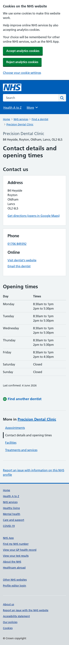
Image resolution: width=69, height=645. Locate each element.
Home (6, 119)
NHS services (21, 119)
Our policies (10, 622)
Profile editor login (14, 585)
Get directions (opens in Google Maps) (34, 216)
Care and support (13, 520)
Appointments (15, 428)
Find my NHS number (16, 544)
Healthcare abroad (14, 567)
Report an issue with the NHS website (25, 610)
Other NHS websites (15, 579)
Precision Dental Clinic (19, 124)
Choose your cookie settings (22, 73)
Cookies (8, 628)
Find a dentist (40, 119)
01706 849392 (17, 244)
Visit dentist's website (22, 260)
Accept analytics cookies (22, 51)
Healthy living (11, 508)
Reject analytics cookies (22, 62)
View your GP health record (19, 550)
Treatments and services (21, 450)
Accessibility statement (16, 616)
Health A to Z (12, 107)
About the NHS (12, 561)
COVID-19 (9, 526)
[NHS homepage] (12, 87)
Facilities (10, 442)
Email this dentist (19, 266)
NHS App (8, 538)
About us (8, 604)
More (32, 107)
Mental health (11, 514)
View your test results (16, 555)
